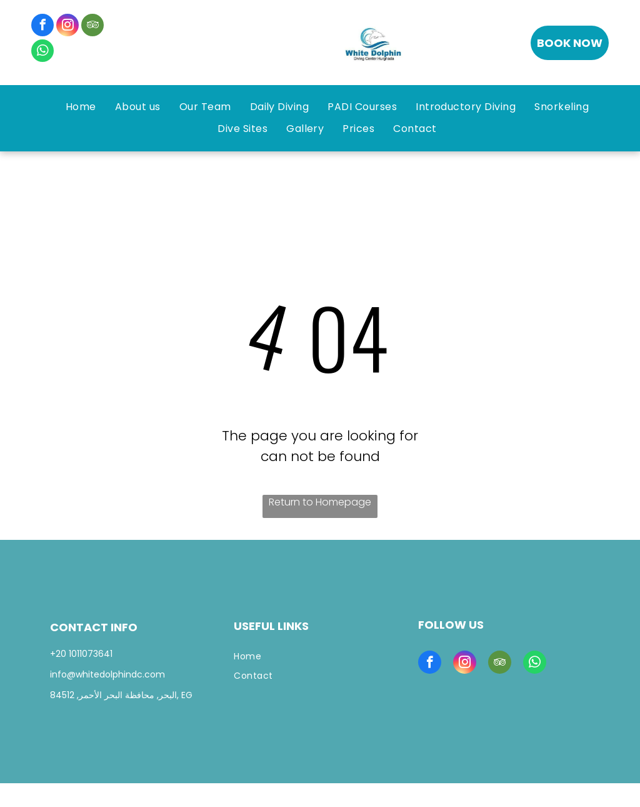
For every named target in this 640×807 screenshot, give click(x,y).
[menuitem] (81, 107)
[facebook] (42, 26)
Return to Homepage (320, 502)
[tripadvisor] (92, 26)
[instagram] (67, 26)
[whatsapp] (42, 52)
